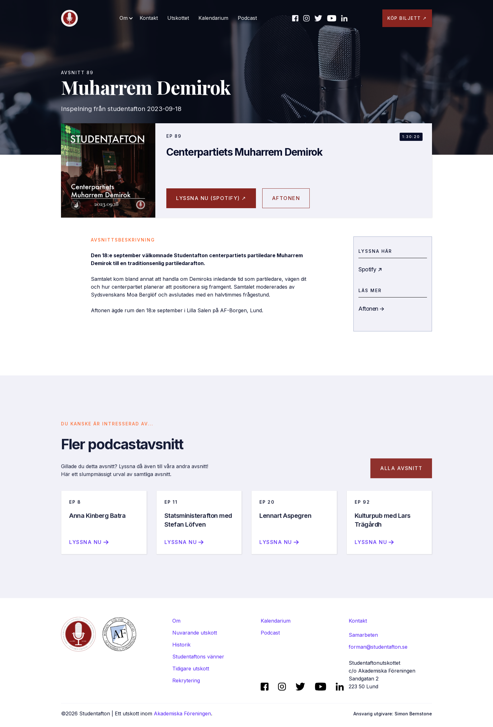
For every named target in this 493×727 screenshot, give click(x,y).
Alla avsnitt (401, 476)
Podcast (247, 18)
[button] (126, 18)
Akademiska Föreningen (182, 713)
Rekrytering (186, 680)
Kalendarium (213, 18)
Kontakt (149, 18)
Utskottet (178, 18)
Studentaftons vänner (198, 656)
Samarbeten (363, 635)
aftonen (286, 198)
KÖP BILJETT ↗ (407, 18)
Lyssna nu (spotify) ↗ (211, 198)
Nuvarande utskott (194, 633)
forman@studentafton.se (378, 647)
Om (176, 621)
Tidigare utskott (190, 668)
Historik (181, 644)
